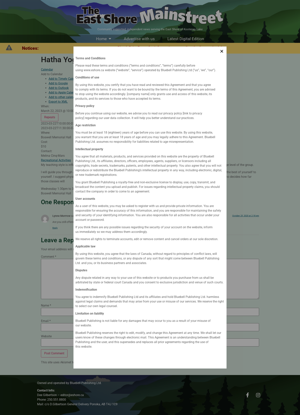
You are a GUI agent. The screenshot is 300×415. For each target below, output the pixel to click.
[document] (150, 207)
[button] (222, 50)
